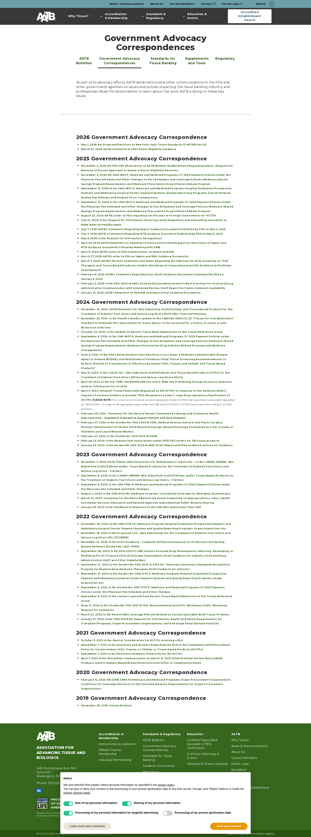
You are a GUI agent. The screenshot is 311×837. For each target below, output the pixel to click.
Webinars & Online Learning (207, 764)
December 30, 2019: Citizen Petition (106, 705)
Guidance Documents (159, 766)
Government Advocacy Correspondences (119, 61)
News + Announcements (127, 3)
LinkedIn (38, 790)
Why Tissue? (78, 16)
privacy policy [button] (166, 784)
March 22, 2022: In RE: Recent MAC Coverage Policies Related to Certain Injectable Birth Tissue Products (155, 614)
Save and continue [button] (229, 826)
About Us (156, 3)
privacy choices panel (76, 792)
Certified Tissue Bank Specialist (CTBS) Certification (202, 744)
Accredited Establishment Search (249, 16)
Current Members (182, 3)
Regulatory (225, 58)
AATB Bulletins (84, 61)
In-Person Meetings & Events (203, 756)
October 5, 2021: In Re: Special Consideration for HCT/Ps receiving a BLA (132, 640)
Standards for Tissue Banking (163, 61)
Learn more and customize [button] (87, 826)
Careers (208, 3)
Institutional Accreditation (117, 744)
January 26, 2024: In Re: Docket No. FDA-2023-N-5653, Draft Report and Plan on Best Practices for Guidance (157, 445)
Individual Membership (115, 760)
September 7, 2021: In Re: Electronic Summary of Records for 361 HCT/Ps (131, 653)
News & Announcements (249, 746)
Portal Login (232, 3)
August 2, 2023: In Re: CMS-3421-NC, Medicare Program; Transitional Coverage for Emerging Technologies (155, 493)
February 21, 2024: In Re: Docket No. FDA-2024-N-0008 (119, 436)
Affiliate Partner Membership (110, 752)
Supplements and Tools (197, 61)
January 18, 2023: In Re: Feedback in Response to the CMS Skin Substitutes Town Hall (141, 507)
